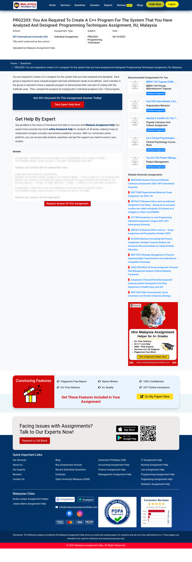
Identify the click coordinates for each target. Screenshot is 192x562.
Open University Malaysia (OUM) (73, 479)
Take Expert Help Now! (67, 104)
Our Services (19, 460)
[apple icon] (127, 429)
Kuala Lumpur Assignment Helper (30, 499)
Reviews (121, 5)
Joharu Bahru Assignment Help (29, 503)
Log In (171, 5)
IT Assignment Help (151, 460)
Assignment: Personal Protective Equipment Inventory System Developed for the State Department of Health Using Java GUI (150, 283)
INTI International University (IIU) (30, 36)
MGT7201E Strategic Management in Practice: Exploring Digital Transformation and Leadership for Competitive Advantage (152, 258)
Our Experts (19, 469)
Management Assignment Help (114, 474)
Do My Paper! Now (155, 396)
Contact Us (19, 479)
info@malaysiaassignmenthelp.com (75, 507)
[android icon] (127, 438)
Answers (91, 5)
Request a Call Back (34, 440)
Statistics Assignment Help (155, 484)
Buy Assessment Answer (69, 464)
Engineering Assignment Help (156, 479)
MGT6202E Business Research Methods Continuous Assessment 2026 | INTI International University (151, 183)
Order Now (152, 5)
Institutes (61, 474)
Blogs (137, 5)
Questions (76, 5)
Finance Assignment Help (112, 469)
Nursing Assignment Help (154, 464)
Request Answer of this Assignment (67, 203)
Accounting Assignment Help (113, 464)
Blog (58, 460)
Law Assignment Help (152, 469)
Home (49, 5)
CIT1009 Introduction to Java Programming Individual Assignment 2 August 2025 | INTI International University (150, 221)
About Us (17, 464)
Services (61, 5)
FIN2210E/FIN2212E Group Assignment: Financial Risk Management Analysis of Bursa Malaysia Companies (153, 271)
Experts (105, 5)
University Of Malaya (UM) (112, 460)
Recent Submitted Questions (71, 469)
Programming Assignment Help (157, 474)
